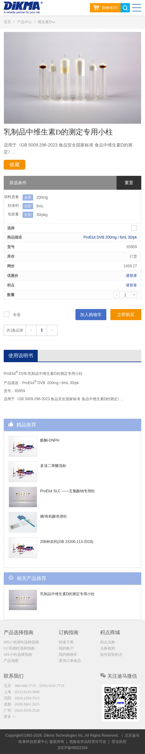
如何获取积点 (111, 654)
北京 (34, 686)
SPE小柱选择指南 (18, 654)
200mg (42, 197)
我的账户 (66, 648)
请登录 (131, 275)
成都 (22, 704)
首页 (7, 22)
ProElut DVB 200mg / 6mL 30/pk (110, 237)
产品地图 (11, 661)
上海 (22, 692)
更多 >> (10, 716)
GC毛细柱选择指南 (19, 648)
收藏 (14, 164)
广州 (22, 710)
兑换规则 (107, 648)
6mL (40, 206)
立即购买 (125, 314)
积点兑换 (107, 642)
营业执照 (119, 741)
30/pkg (42, 215)
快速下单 (66, 642)
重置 (129, 182)
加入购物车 (91, 314)
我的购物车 (68, 654)
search (125, 7)
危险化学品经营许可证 (87, 741)
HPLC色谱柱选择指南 (21, 642)
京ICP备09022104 (72, 748)
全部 (28, 197)
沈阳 (22, 698)
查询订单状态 (70, 661)
